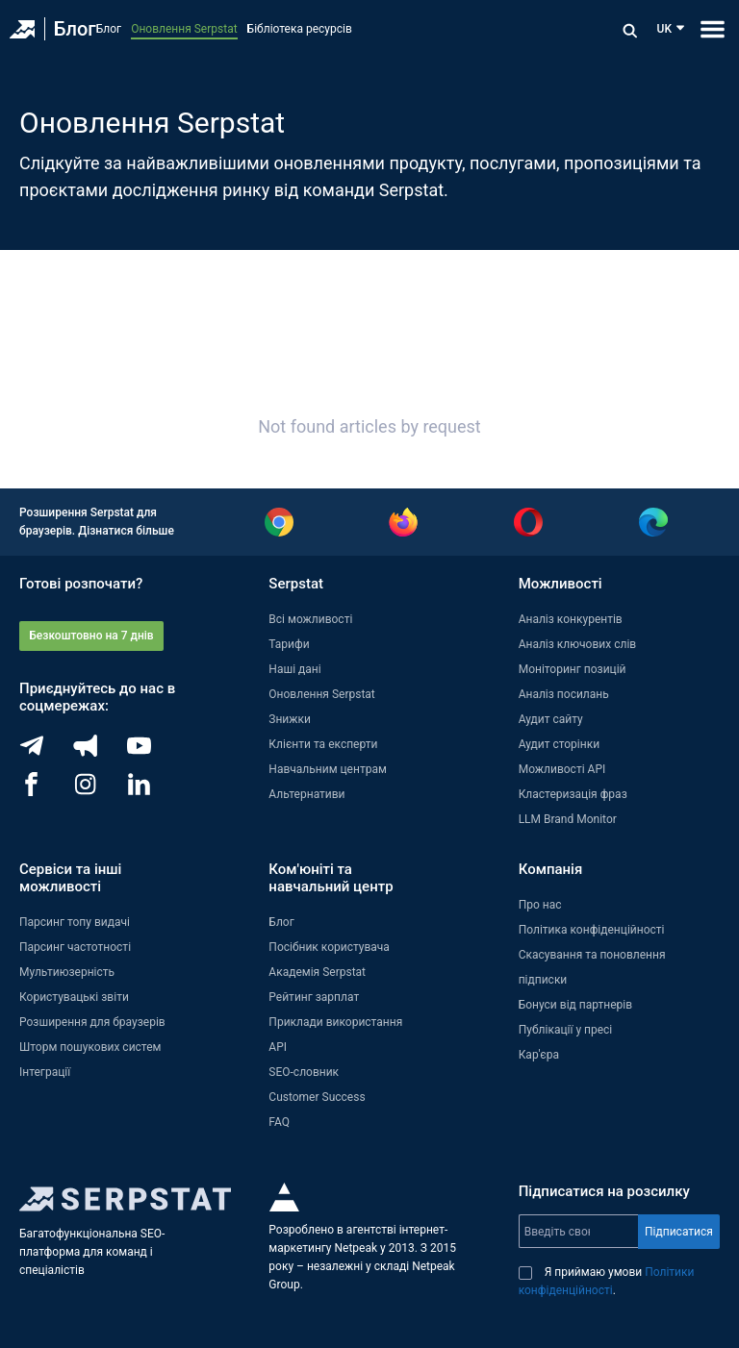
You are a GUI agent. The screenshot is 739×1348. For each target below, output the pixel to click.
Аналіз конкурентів (571, 619)
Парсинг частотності (75, 947)
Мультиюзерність (67, 972)
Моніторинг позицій (572, 669)
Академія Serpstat (317, 972)
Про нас (540, 904)
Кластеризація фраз (573, 794)
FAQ (279, 1122)
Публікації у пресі (566, 1029)
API (277, 1047)
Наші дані (294, 669)
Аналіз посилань (564, 694)
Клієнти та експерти (322, 744)
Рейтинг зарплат (313, 997)
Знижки (289, 719)
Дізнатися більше (126, 530)
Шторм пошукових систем (90, 1047)
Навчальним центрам (327, 769)
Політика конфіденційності (592, 929)
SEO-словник (303, 1072)
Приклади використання (335, 1022)
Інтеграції (44, 1072)
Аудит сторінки (559, 744)
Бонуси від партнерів (575, 1004)
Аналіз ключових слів (578, 644)
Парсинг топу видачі (74, 922)
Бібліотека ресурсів (299, 29)
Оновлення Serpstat (184, 29)
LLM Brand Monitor (568, 819)
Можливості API (562, 769)
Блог (75, 28)
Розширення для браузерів (92, 1022)
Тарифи (288, 644)
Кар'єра (539, 1054)
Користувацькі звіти (74, 997)
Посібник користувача (329, 947)
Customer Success (316, 1097)
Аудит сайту (551, 719)
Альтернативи (306, 794)
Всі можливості (310, 619)
